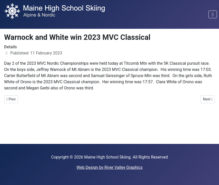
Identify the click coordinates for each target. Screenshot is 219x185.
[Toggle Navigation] (212, 14)
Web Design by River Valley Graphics (109, 167)
